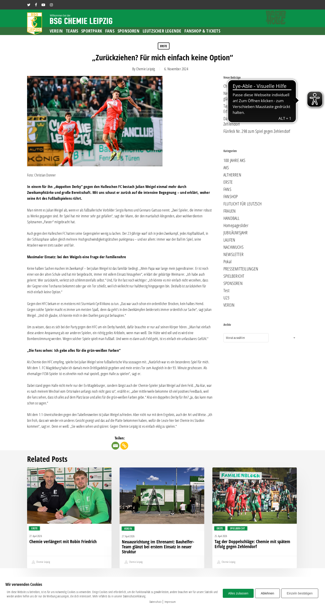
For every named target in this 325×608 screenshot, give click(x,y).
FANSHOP (230, 196)
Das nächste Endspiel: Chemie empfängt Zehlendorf (253, 121)
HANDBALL (231, 218)
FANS (227, 189)
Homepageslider (235, 225)
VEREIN (228, 305)
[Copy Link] (124, 446)
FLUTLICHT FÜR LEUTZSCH (242, 204)
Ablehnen (267, 593)
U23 (226, 297)
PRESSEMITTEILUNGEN (240, 269)
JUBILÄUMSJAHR (235, 232)
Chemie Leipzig (145, 68)
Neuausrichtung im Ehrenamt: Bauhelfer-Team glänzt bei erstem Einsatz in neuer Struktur (258, 96)
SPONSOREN (233, 283)
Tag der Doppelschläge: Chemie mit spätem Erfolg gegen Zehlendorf (256, 108)
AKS (226, 167)
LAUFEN (229, 240)
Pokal (227, 261)
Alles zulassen (238, 593)
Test (226, 290)
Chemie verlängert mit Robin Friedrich (252, 86)
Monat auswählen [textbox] (235, 338)
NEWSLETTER (233, 254)
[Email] (115, 446)
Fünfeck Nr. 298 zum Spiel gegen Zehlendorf (256, 131)
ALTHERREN (232, 175)
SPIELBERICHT (233, 276)
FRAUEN (229, 211)
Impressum (170, 602)
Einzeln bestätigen (300, 593)
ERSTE (163, 46)
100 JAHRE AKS (234, 160)
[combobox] (246, 337)
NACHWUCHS (233, 247)
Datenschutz (155, 602)
